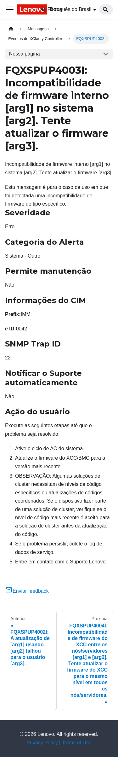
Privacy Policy (42, 742)
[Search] (106, 9)
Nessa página (24, 53)
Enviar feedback (27, 591)
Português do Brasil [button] (66, 9)
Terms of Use (77, 742)
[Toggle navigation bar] (9, 9)
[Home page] (11, 29)
